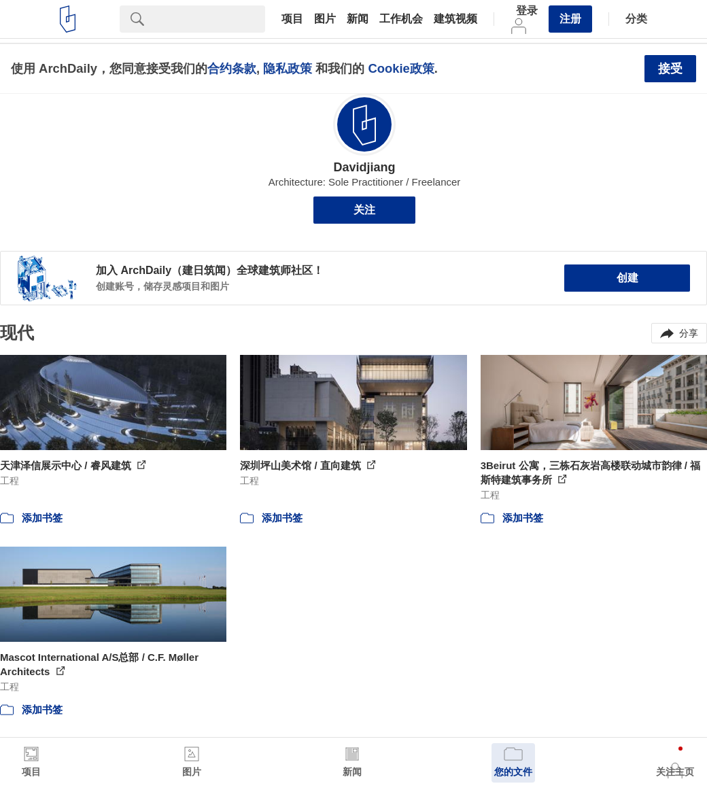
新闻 (357, 19)
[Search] (210, 19)
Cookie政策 (401, 68)
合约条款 (231, 68)
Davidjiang (364, 167)
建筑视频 (455, 19)
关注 (364, 210)
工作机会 (401, 19)
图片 (325, 19)
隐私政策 (287, 68)
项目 (292, 19)
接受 (670, 68)
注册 (570, 18)
